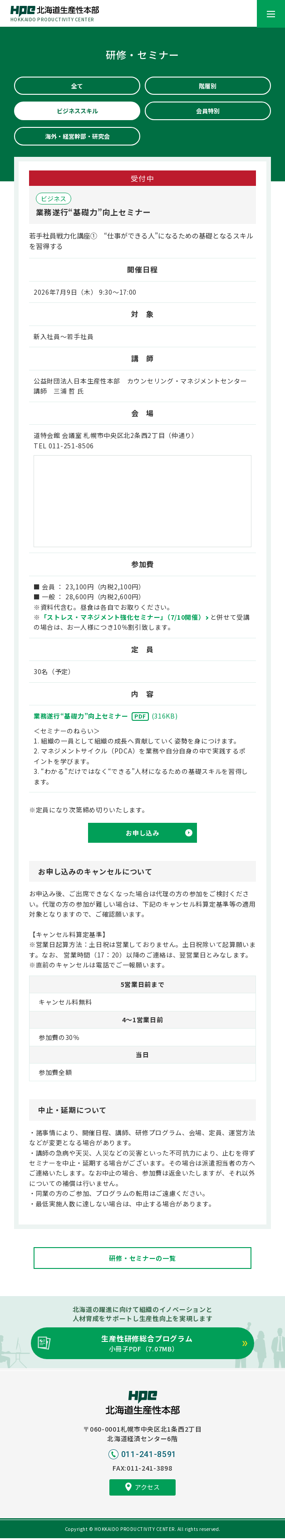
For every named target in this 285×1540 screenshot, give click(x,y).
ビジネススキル (77, 111)
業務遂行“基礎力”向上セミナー (106, 717)
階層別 (207, 86)
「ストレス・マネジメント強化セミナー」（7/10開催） (122, 618)
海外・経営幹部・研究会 (77, 137)
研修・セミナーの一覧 (142, 1259)
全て (77, 86)
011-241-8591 (149, 1456)
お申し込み (142, 834)
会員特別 (208, 111)
